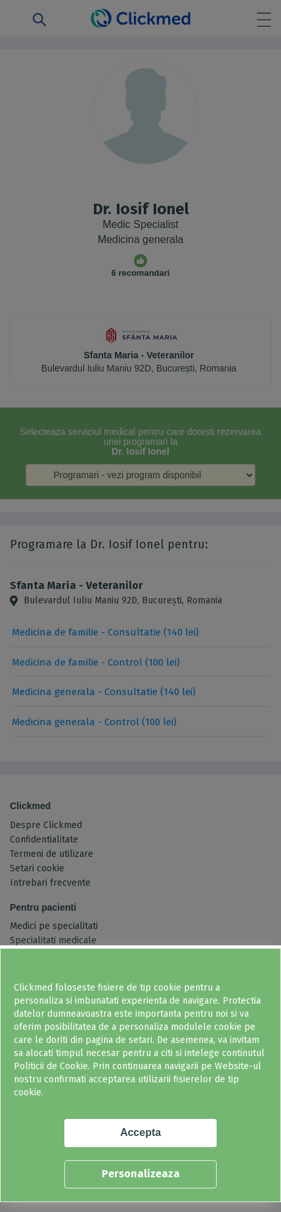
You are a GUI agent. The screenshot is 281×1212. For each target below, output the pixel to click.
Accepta (140, 1132)
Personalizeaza (141, 1173)
